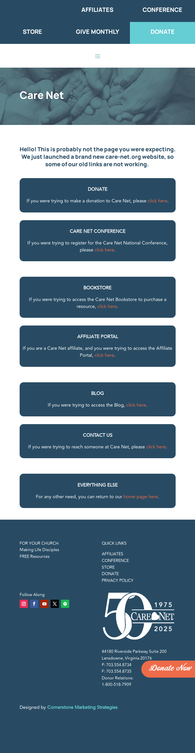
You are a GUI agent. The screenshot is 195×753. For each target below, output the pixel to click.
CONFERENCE (115, 561)
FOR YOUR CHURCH (39, 543)
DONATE (110, 574)
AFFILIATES (112, 554)
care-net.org (123, 157)
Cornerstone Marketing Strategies (82, 707)
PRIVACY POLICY (118, 580)
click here (157, 200)
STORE (108, 567)
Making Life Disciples (39, 550)
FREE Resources (35, 556)
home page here (140, 496)
